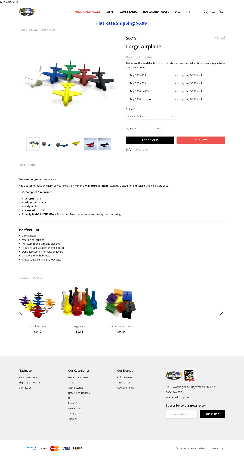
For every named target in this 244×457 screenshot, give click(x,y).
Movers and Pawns (88, 11)
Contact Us (25, 387)
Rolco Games (124, 377)
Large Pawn (79, 326)
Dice (177, 11)
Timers (72, 413)
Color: (130, 109)
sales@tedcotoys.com (178, 397)
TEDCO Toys (124, 382)
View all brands (125, 387)
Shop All (72, 418)
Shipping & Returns (30, 382)
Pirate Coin (74, 403)
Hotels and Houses (156, 11)
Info (128, 150)
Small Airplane (37, 326)
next (221, 312)
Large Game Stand (121, 326)
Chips (109, 11)
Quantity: (131, 128)
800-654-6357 (174, 392)
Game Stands (128, 11)
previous (20, 312)
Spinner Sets (75, 408)
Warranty (142, 150)
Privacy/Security (28, 377)
